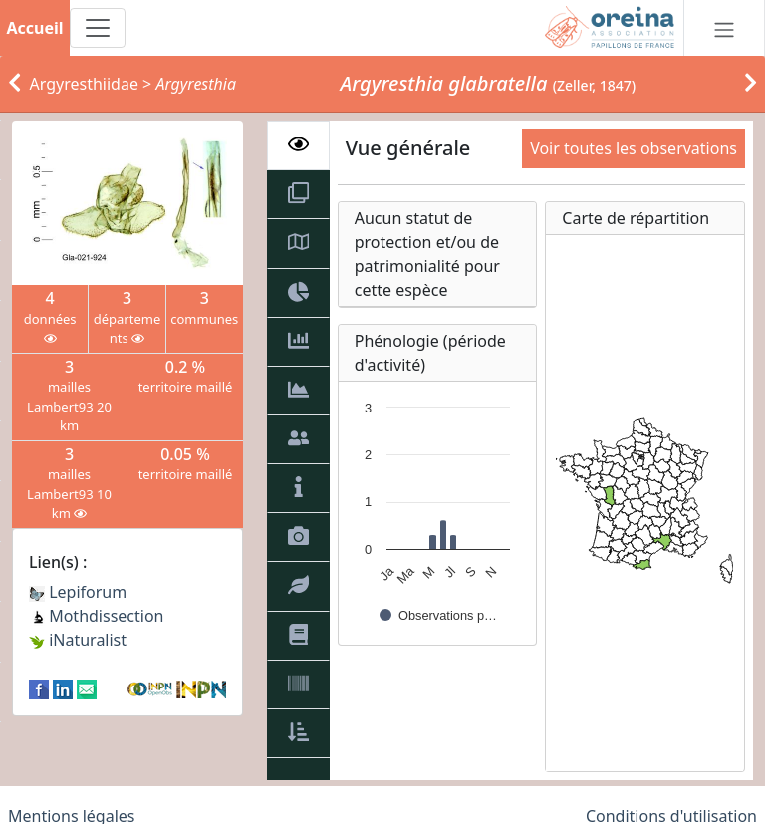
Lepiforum (78, 592)
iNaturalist (78, 640)
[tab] (298, 145)
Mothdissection (96, 616)
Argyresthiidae (84, 84)
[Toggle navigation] (98, 28)
